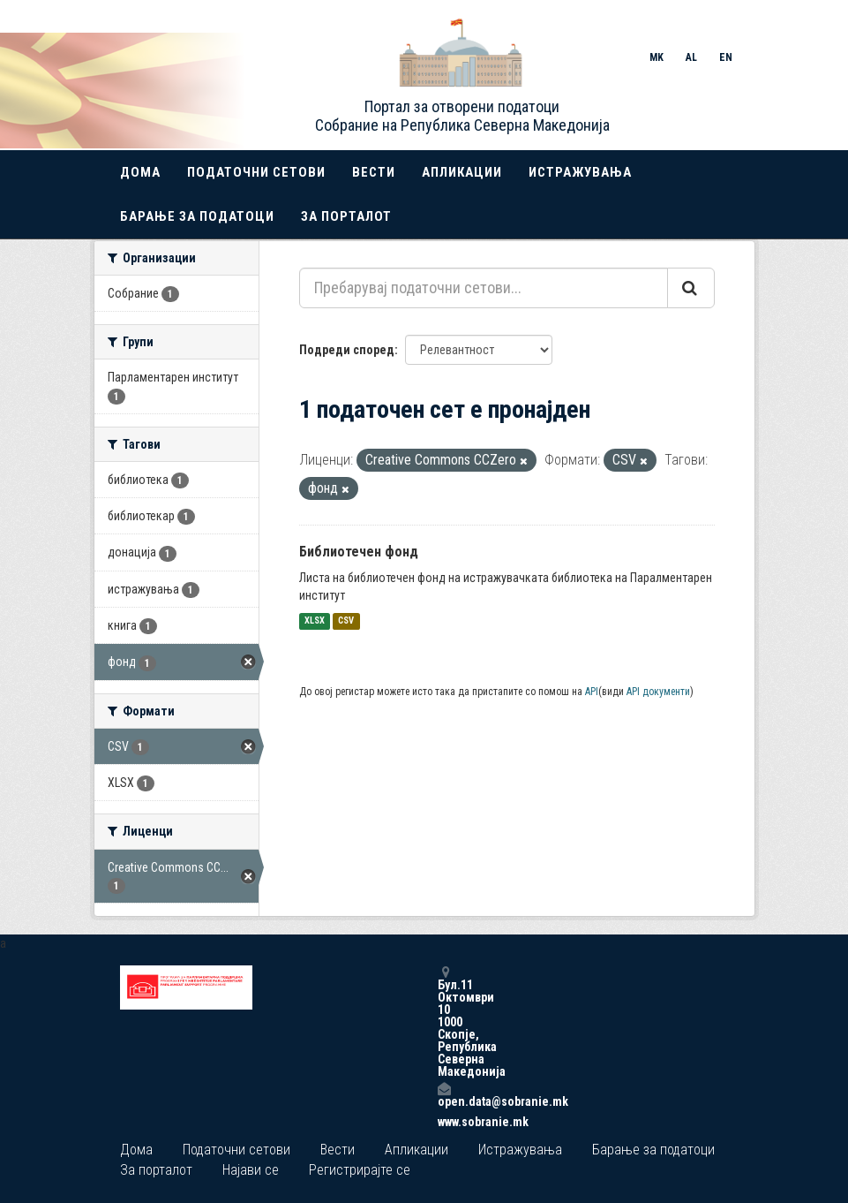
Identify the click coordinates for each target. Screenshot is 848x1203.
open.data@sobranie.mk (444, 1095)
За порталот (346, 216)
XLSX (314, 621)
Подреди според (346, 350)
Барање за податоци (197, 216)
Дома (140, 172)
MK (656, 57)
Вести (373, 172)
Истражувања (580, 172)
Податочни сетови (256, 172)
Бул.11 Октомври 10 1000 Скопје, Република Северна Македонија (444, 1021)
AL (691, 57)
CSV (346, 621)
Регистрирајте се (359, 1169)
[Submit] (691, 288)
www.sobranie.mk (444, 1122)
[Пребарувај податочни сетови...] (483, 288)
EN (725, 57)
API (591, 691)
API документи (658, 691)
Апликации (462, 172)
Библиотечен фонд (358, 551)
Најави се (250, 1169)
